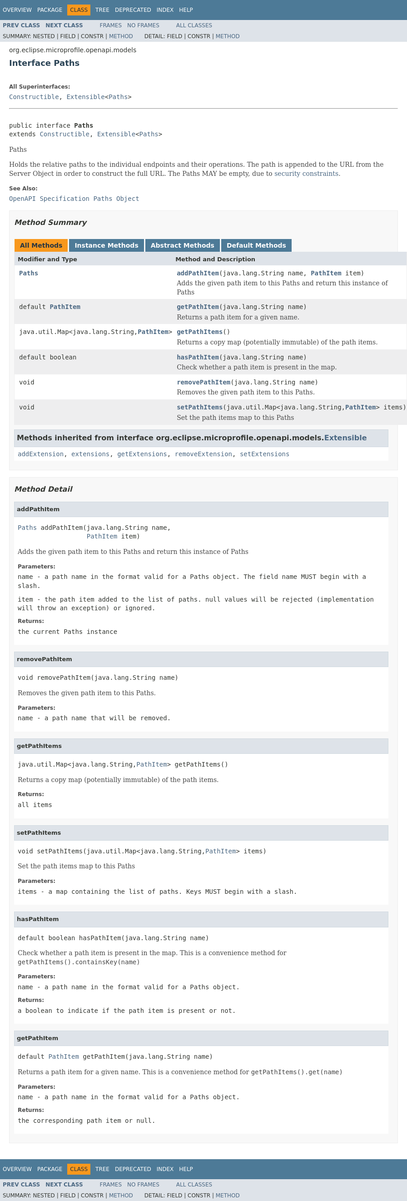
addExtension (41, 454)
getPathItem (198, 306)
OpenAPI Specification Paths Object (74, 198)
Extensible (85, 96)
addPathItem (198, 273)
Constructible (34, 96)
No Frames (143, 25)
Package (49, 10)
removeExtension (203, 454)
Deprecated (133, 10)
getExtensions (142, 454)
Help (186, 10)
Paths (118, 96)
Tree (102, 10)
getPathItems (200, 331)
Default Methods (256, 245)
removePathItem (203, 382)
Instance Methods (106, 245)
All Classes (194, 25)
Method (121, 36)
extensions (90, 454)
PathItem (326, 273)
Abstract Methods (182, 245)
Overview (17, 10)
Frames (111, 25)
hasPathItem (198, 357)
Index (165, 10)
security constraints (306, 173)
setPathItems (200, 407)
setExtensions (265, 454)
